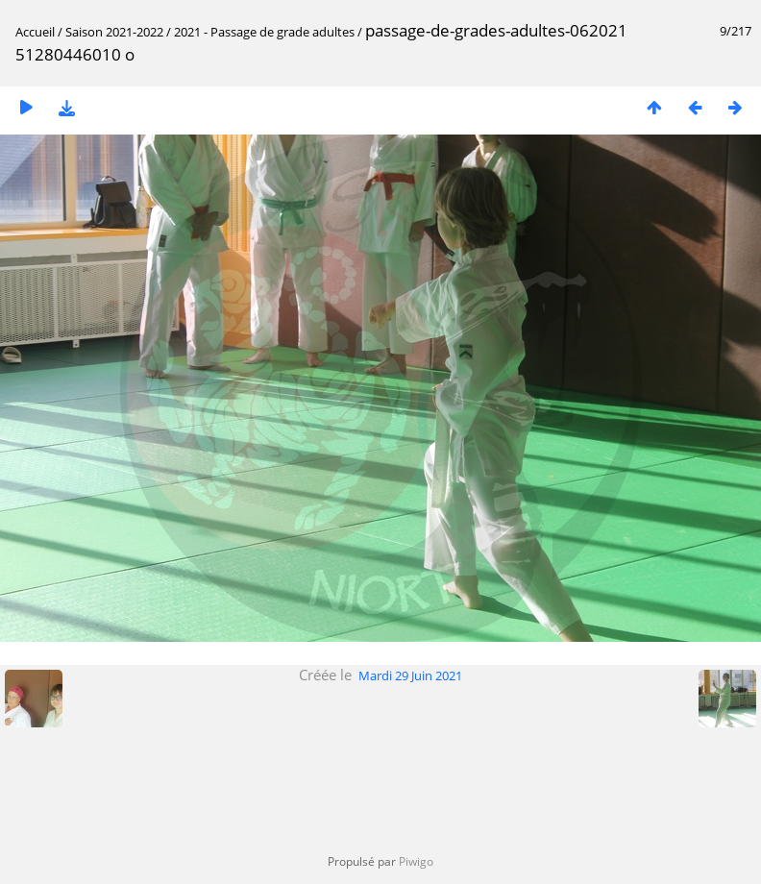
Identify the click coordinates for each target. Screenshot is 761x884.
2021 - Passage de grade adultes (264, 31)
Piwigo (416, 861)
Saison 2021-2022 (114, 31)
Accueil (35, 31)
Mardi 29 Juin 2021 (410, 675)
